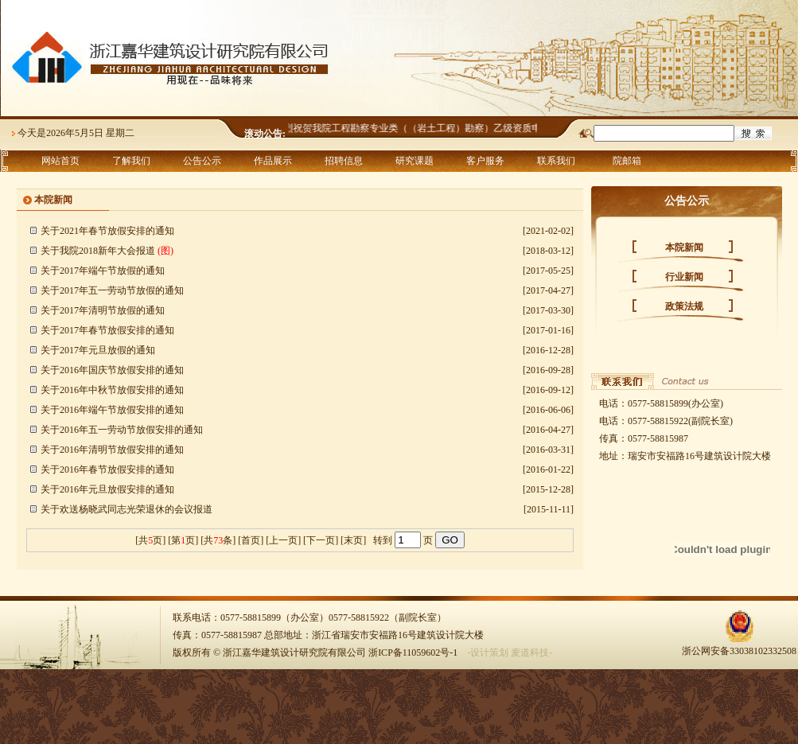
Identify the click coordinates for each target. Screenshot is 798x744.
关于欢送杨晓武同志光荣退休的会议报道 (126, 509)
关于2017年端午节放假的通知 (103, 270)
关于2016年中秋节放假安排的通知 (112, 389)
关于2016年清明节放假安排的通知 (112, 449)
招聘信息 (344, 160)
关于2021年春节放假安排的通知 (107, 230)
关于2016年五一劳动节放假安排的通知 (122, 429)
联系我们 (556, 160)
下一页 (320, 540)
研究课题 (414, 160)
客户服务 (485, 160)
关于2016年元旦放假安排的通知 (107, 489)
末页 (353, 540)
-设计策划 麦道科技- (509, 652)
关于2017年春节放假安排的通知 (107, 330)
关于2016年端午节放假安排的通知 (112, 409)
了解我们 (131, 160)
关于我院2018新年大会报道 (98, 250)
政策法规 (684, 306)
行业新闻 (684, 276)
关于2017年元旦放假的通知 (98, 350)
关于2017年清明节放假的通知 (103, 310)
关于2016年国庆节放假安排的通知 (112, 370)
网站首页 (60, 160)
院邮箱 (627, 160)
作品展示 (273, 160)
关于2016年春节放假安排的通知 (107, 469)
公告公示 (202, 160)
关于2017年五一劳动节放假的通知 (112, 290)
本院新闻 (684, 247)
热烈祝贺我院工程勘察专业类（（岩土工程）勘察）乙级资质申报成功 (426, 128)
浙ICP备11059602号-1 (412, 652)
